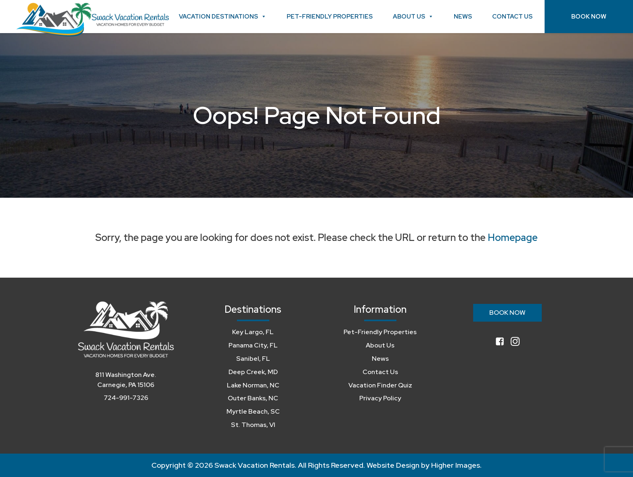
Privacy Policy (380, 398)
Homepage (513, 237)
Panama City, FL (253, 345)
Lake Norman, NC (253, 385)
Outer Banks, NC (253, 398)
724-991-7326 (126, 397)
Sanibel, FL (253, 358)
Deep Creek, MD (253, 372)
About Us (413, 16)
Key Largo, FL (253, 332)
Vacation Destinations (222, 16)
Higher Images (455, 465)
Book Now (588, 17)
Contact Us (512, 17)
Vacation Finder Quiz (380, 385)
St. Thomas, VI (253, 425)
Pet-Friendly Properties (330, 17)
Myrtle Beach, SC (253, 411)
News (463, 17)
